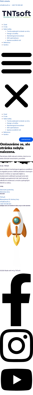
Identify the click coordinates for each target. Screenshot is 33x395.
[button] (16, 79)
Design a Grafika (12, 33)
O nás (5, 27)
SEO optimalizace (13, 38)
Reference (7, 42)
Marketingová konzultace (15, 36)
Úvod (5, 25)
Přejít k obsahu (5, 1)
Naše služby (7, 29)
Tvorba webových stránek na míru (18, 31)
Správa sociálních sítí (14, 40)
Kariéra (6, 45)
